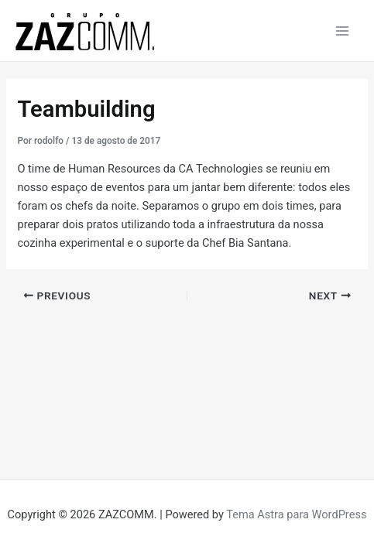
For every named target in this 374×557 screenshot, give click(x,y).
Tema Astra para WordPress (296, 514)
